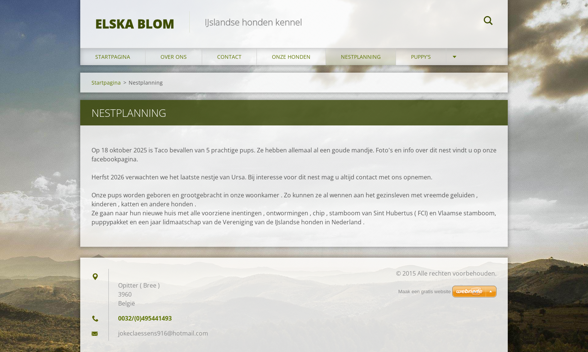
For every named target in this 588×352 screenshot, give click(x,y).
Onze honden (291, 56)
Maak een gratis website (424, 291)
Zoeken (488, 21)
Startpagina (112, 56)
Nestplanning (361, 56)
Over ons (173, 56)
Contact (229, 56)
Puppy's (421, 56)
